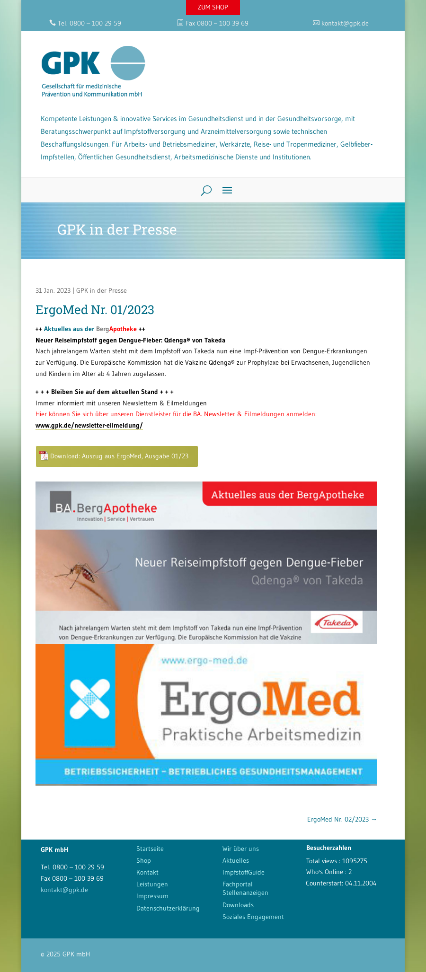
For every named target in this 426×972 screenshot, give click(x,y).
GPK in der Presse (101, 290)
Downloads (238, 905)
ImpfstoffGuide (243, 872)
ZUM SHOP (213, 7)
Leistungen (152, 884)
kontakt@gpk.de (64, 889)
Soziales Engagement (253, 916)
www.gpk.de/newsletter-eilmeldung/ (89, 425)
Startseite (150, 848)
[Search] (203, 190)
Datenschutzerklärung (168, 908)
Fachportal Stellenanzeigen (245, 888)
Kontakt (147, 872)
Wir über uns (240, 848)
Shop (143, 860)
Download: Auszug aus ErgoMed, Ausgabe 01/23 (119, 456)
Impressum (152, 896)
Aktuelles (235, 860)
